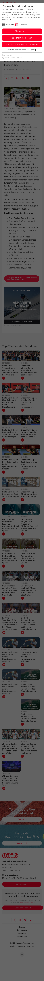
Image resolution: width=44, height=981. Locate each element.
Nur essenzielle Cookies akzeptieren (22, 44)
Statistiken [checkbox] (23, 24)
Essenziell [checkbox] (10, 24)
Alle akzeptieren (22, 31)
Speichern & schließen (22, 37)
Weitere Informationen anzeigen (22, 50)
